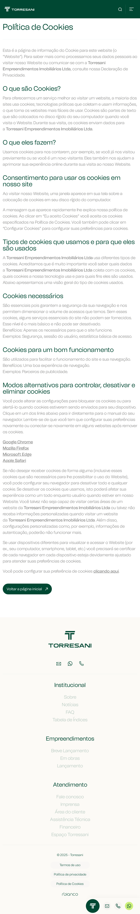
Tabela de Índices (70, 719)
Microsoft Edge (17, 454)
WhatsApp (129, 906)
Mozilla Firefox (16, 448)
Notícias (70, 704)
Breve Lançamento (70, 750)
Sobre (70, 697)
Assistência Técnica (70, 819)
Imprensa (70, 804)
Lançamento (70, 765)
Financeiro (70, 827)
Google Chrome (18, 442)
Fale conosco (70, 796)
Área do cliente (70, 812)
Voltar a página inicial (27, 589)
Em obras (70, 758)
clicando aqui (106, 571)
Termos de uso (70, 865)
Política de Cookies (70, 884)
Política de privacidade (70, 874)
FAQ (70, 712)
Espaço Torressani (70, 834)
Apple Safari (14, 460)
